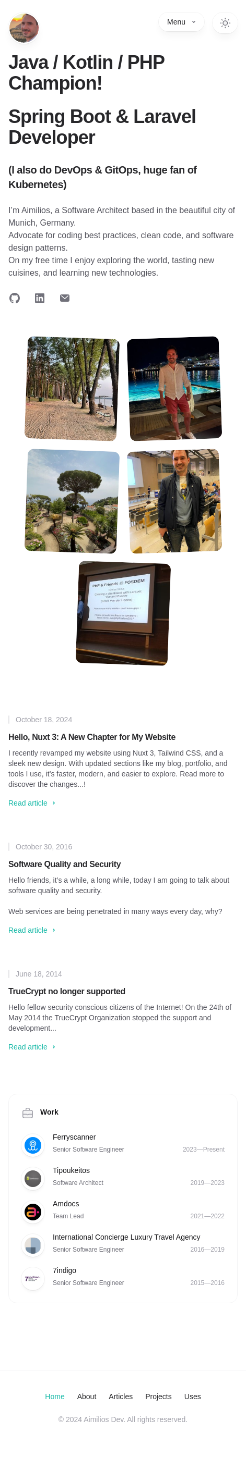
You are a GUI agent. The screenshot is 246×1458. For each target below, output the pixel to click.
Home (54, 1396)
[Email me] (64, 298)
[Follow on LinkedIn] (39, 298)
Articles (121, 1396)
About (87, 1396)
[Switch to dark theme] (225, 23)
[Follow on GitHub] (14, 298)
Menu (181, 22)
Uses (192, 1396)
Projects (158, 1396)
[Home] (24, 28)
